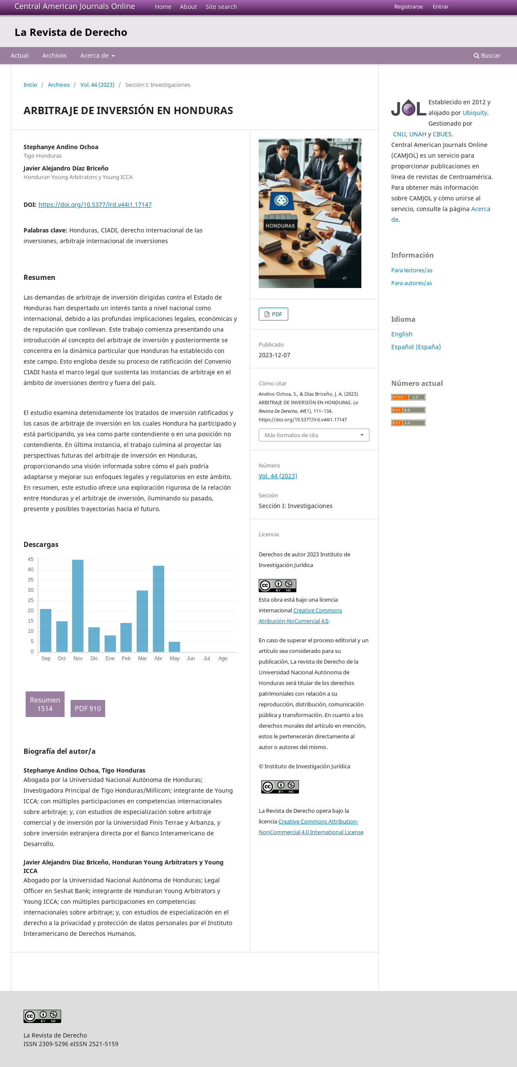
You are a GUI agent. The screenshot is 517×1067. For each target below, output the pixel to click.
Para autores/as (411, 283)
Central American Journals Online (75, 6)
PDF (276, 314)
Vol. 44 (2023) (97, 84)
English (402, 334)
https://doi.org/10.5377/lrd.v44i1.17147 (95, 204)
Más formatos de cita (291, 435)
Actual (20, 55)
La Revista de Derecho (71, 32)
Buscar (487, 55)
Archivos (54, 55)
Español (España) (416, 347)
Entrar (441, 6)
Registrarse (408, 6)
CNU (399, 134)
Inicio (30, 84)
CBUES (442, 134)
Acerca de (95, 55)
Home (163, 7)
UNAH (417, 134)
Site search (221, 7)
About (188, 7)
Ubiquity (475, 113)
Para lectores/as (411, 270)
